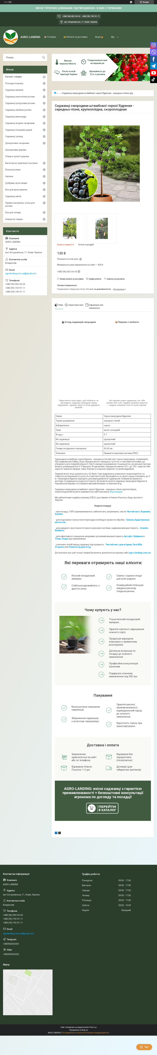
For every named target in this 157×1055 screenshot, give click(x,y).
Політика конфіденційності (97, 1033)
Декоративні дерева (15, 150)
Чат (144, 1047)
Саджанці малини (14, 90)
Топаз (58, 538)
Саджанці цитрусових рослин (20, 103)
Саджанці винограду (15, 116)
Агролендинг (116, 492)
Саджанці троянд (14, 136)
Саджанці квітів (13, 196)
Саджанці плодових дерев (18, 130)
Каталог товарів (13, 76)
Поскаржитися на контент (73, 1033)
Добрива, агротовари (16, 183)
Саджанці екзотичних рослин (20, 96)
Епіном (130, 520)
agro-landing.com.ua (140, 553)
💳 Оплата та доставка (75, 37)
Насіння (9, 176)
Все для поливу (13, 212)
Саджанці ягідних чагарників (20, 123)
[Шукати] (43, 57)
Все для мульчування (16, 189)
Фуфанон (138, 536)
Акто (126, 536)
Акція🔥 (99, 37)
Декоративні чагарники (17, 143)
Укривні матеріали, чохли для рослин (20, 204)
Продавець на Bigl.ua (78, 1030)
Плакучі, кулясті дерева (17, 156)
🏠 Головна (50, 37)
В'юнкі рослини (12, 169)
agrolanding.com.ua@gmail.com (20, 273)
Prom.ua (93, 1027)
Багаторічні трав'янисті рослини (21, 163)
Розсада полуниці (14, 83)
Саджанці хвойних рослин (18, 110)
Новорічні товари (14, 219)
